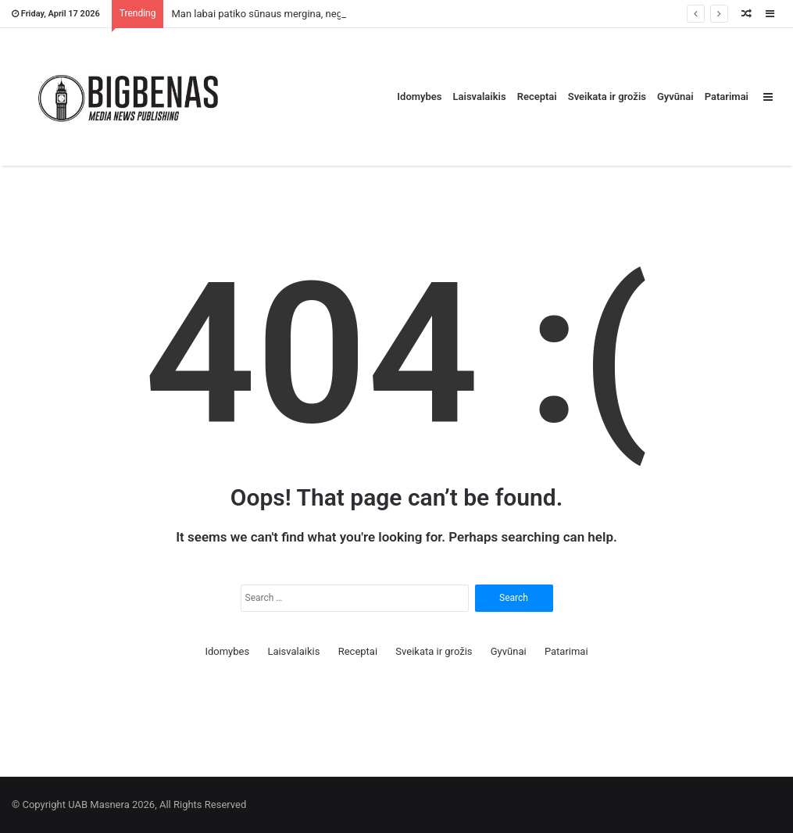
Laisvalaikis (479, 96)
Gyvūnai (675, 96)
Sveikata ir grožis (607, 96)
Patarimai (726, 96)
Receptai (537, 96)
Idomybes (419, 96)
